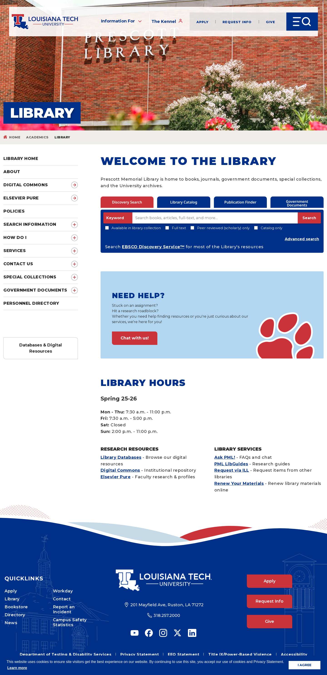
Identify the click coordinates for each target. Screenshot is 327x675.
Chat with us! (135, 338)
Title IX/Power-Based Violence (240, 654)
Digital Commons (25, 184)
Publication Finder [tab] (240, 202)
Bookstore (16, 606)
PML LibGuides (231, 463)
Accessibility (294, 654)
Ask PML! (224, 457)
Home (14, 137)
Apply (202, 21)
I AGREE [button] (304, 665)
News (11, 622)
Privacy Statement (139, 654)
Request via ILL (231, 470)
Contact (62, 598)
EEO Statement (183, 654)
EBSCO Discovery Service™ (153, 246)
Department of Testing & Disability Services (65, 654)
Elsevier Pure (21, 198)
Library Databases (121, 457)
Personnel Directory (31, 303)
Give (270, 21)
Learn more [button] (17, 668)
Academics (37, 137)
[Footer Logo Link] (163, 580)
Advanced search (302, 239)
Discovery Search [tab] (127, 202)
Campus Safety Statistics (70, 622)
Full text (175, 228)
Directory (15, 614)
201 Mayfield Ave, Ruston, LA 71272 (166, 604)
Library (12, 598)
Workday (63, 591)
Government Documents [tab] (297, 203)
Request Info (237, 21)
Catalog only (268, 228)
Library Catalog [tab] (183, 202)
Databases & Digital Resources (40, 348)
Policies (14, 211)
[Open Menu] (302, 21)
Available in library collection (133, 228)
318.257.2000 (167, 615)
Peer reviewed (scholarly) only (220, 228)
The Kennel (167, 21)
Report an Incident (64, 609)
